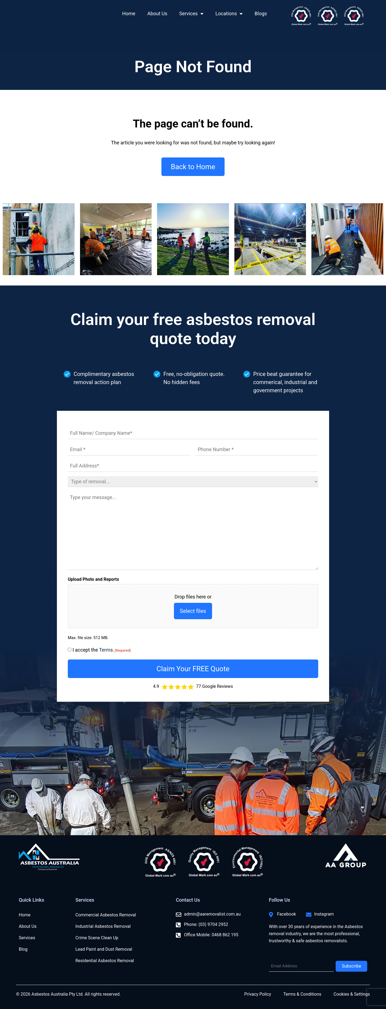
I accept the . (101, 650)
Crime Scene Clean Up (96, 937)
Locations (229, 13)
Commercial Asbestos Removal (105, 914)
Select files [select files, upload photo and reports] (193, 611)
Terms (106, 650)
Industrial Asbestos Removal (103, 926)
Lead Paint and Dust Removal (103, 949)
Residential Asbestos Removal (104, 960)
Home (128, 13)
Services (191, 13)
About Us (157, 13)
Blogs (261, 13)
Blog (23, 949)
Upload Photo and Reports (93, 579)
